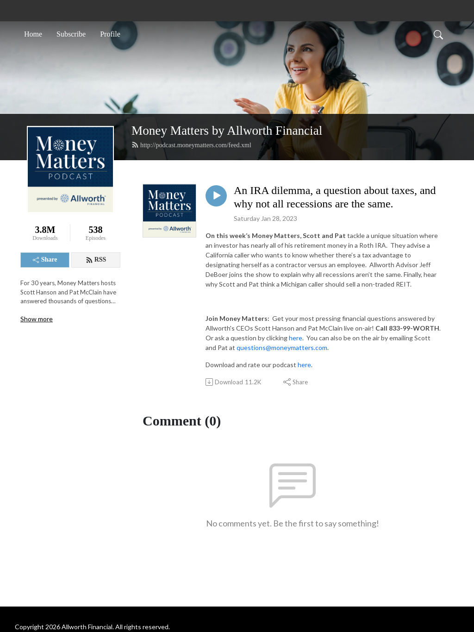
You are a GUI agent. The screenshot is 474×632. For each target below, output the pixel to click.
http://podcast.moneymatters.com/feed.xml (191, 145)
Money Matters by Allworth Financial (226, 131)
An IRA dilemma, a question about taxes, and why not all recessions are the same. (335, 197)
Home (33, 34)
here (295, 338)
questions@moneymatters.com (282, 347)
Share (45, 259)
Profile (110, 34)
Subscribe (71, 34)
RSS (96, 259)
